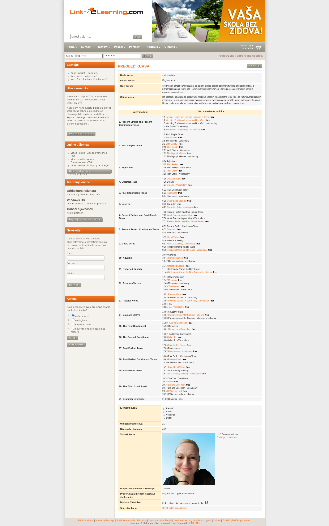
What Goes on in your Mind (179, 215)
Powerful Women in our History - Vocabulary (188, 301)
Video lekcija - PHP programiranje (89, 165)
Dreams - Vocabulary (177, 185)
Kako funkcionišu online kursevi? (89, 79)
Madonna (172, 280)
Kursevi (86, 46)
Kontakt (226, 520)
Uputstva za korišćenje (160, 520)
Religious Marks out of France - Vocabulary (187, 250)
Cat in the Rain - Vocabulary (180, 207)
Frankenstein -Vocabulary (180, 351)
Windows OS (76, 200)
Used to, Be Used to (176, 201)
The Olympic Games (176, 153)
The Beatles (173, 286)
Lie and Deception (176, 385)
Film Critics (172, 171)
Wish (170, 382)
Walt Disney (172, 144)
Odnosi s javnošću (80, 209)
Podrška (152, 46)
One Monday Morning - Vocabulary (184, 374)
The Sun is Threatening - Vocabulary (183, 130)
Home (71, 46)
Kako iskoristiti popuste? (84, 73)
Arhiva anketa (76, 344)
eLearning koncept (104, 520)
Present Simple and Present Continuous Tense (187, 117)
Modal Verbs (173, 237)
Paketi (118, 46)
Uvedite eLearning (183, 520)
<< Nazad (254, 66)
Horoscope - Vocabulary (179, 329)
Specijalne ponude (125, 520)
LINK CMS (194, 523)
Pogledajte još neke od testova (85, 219)
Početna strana (86, 520)
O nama (169, 46)
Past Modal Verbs (176, 367)
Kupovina (142, 520)
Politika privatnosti (241, 520)
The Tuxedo (171, 137)
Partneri (134, 46)
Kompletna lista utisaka (81, 133)
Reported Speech (176, 266)
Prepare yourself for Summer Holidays (186, 315)
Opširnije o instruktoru (227, 437)
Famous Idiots (174, 359)
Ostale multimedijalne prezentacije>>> (80, 172)
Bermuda (171, 229)
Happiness (172, 193)
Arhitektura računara (81, 190)
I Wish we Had (175, 391)
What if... (172, 337)
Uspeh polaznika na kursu (174, 508)
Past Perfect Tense (177, 345)
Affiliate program (203, 520)
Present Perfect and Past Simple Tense (185, 221)
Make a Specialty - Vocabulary (181, 244)
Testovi (103, 46)
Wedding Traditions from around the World (185, 120)
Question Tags (173, 179)
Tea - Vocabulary (176, 307)
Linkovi (217, 520)
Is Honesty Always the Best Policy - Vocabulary (190, 272)
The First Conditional (177, 323)
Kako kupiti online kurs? (84, 76)
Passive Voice (174, 294)
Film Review (172, 164)
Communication (175, 258)
